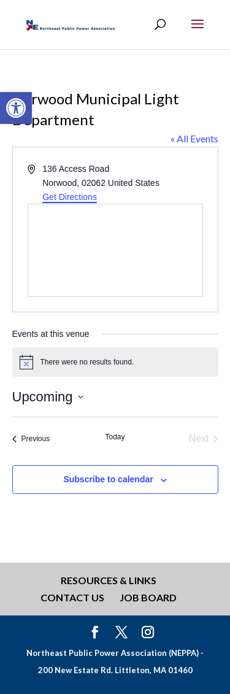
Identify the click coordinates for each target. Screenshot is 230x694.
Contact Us (72, 597)
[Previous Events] (31, 438)
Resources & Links (108, 580)
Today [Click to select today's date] (115, 437)
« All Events (194, 138)
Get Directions (69, 197)
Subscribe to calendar (108, 479)
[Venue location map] (115, 250)
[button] (16, 108)
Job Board (148, 597)
